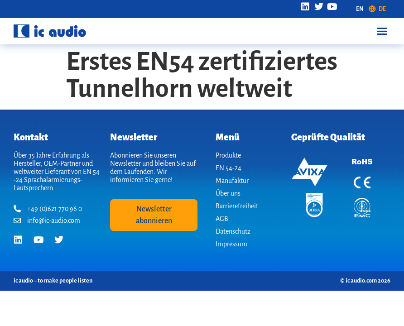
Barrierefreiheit (237, 206)
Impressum (231, 244)
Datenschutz (233, 231)
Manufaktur (232, 180)
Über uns (228, 193)
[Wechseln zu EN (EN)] (360, 9)
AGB (222, 218)
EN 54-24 (228, 168)
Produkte (228, 155)
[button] (381, 31)
